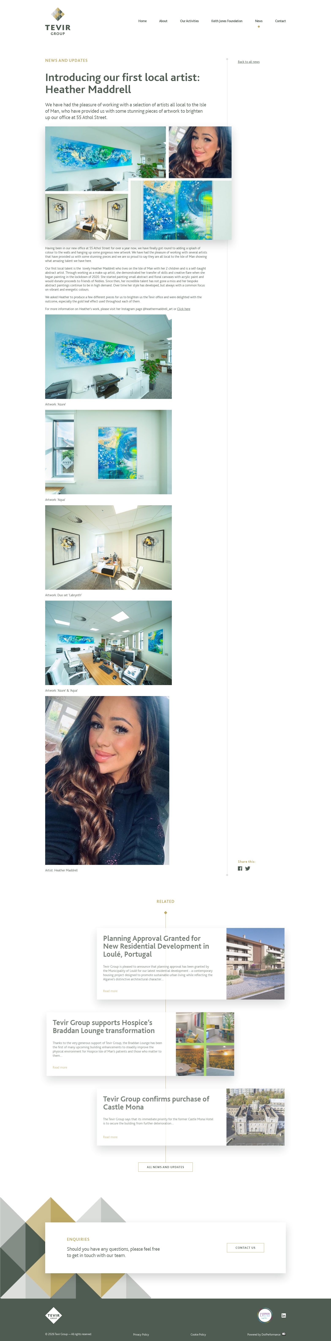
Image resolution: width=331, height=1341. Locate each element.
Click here (183, 309)
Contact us (245, 1247)
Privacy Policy (141, 1334)
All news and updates (165, 1167)
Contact (280, 21)
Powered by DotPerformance (266, 1334)
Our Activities (189, 21)
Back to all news (249, 62)
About (163, 21)
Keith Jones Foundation (226, 21)
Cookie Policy (198, 1334)
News (258, 21)
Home (142, 21)
